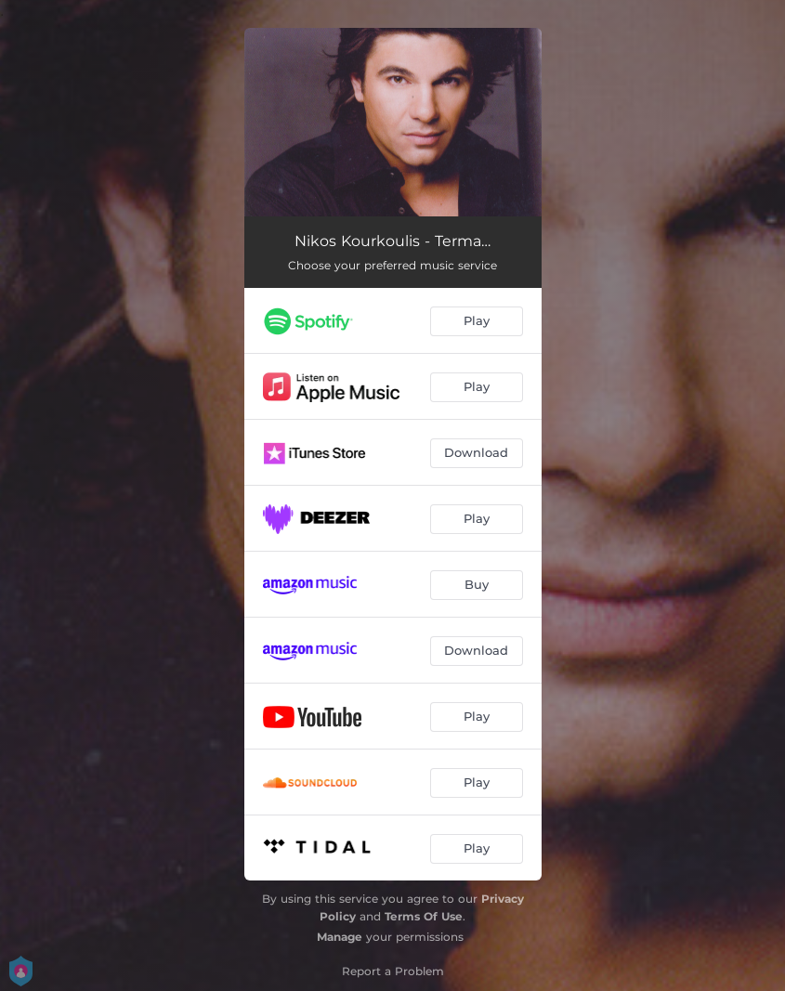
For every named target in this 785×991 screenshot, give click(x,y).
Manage (339, 937)
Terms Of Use (424, 916)
